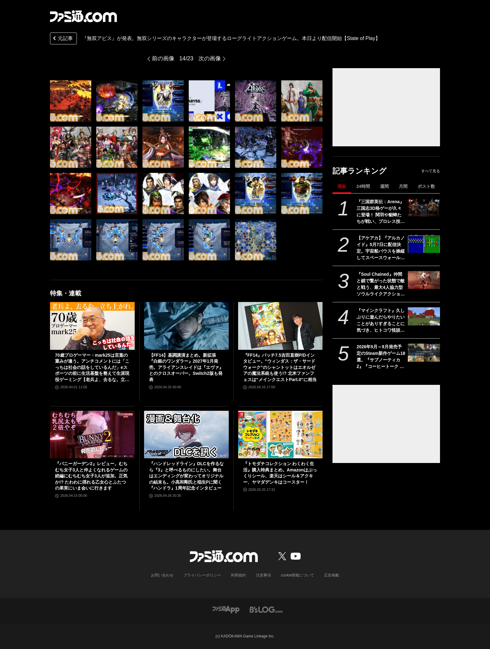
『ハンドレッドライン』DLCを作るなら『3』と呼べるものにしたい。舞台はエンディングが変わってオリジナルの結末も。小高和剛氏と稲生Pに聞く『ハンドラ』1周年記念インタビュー (186, 476)
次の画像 (209, 58)
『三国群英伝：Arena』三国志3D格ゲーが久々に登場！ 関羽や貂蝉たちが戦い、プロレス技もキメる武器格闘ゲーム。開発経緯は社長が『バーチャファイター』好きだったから (381, 212)
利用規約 (238, 575)
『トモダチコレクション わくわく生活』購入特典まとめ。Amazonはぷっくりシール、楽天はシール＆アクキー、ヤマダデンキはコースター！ (280, 473)
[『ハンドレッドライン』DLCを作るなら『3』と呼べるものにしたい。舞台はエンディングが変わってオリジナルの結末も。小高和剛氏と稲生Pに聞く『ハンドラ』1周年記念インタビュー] (186, 434)
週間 (384, 186)
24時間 (363, 186)
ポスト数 (426, 186)
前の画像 (163, 58)
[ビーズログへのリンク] (266, 609)
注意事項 (263, 575)
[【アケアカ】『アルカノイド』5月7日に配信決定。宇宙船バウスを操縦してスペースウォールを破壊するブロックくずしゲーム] (424, 244)
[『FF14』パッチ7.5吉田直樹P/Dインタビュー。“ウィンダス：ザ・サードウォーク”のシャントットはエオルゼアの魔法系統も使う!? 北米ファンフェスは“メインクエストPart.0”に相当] (280, 326)
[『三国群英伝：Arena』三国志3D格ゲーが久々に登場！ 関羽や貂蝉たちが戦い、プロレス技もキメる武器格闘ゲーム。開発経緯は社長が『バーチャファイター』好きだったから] (424, 208)
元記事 (62, 39)
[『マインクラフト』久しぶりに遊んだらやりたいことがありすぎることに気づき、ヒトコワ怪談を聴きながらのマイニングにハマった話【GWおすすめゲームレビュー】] (424, 316)
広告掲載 (331, 575)
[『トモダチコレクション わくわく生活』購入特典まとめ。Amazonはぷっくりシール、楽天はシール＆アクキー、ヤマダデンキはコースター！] (280, 434)
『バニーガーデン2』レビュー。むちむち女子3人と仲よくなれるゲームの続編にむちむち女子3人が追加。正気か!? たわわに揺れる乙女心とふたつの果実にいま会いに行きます (91, 476)
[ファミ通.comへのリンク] (83, 16)
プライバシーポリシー (202, 575)
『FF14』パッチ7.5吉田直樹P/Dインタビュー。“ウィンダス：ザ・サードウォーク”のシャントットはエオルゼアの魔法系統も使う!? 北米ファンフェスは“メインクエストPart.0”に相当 (280, 367)
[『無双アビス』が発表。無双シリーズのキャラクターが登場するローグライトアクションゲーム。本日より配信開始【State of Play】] (70, 101)
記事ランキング (359, 171)
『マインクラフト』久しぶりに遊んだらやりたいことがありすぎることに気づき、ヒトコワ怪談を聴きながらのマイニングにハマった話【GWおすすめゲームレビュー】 (381, 321)
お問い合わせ (162, 575)
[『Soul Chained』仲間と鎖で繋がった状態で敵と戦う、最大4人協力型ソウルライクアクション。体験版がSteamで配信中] (424, 280)
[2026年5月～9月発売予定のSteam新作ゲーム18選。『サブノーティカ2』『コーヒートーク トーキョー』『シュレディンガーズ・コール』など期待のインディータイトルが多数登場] (424, 353)
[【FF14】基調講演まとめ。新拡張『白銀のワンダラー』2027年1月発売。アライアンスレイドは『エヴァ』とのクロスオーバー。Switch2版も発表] (186, 326)
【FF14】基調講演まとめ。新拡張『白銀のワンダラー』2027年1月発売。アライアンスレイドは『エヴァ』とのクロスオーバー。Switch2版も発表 (186, 367)
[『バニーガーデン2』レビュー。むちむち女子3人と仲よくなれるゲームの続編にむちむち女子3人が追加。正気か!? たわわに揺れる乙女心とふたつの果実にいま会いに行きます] (92, 434)
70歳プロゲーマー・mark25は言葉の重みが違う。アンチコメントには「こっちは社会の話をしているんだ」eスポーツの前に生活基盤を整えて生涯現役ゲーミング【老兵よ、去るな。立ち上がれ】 (92, 368)
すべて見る (430, 171)
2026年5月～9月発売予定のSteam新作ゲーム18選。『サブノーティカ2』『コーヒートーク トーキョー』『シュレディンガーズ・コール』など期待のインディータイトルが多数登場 (381, 357)
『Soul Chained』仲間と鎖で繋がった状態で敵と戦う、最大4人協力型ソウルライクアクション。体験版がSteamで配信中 (381, 284)
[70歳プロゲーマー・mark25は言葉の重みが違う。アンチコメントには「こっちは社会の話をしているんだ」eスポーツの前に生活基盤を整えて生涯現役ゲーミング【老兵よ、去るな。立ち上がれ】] (92, 326)
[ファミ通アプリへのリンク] (225, 609)
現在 (342, 186)
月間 (403, 186)
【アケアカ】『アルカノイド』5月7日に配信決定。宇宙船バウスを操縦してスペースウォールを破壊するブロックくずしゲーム (381, 248)
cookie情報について (297, 575)
